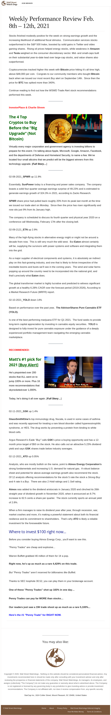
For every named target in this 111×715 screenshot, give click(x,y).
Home (44, 708)
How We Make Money (76, 712)
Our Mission (27, 3)
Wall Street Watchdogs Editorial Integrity (85, 708)
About (51, 708)
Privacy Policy (62, 708)
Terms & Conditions (94, 712)
